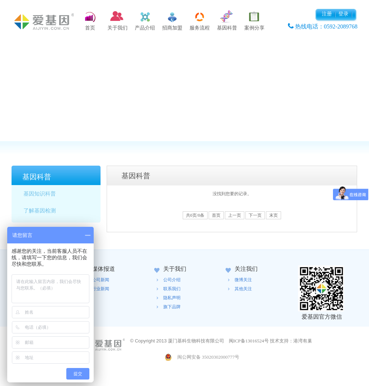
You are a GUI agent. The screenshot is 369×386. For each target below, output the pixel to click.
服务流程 (200, 28)
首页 (90, 28)
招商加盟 (172, 28)
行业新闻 (100, 288)
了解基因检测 (39, 211)
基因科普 (227, 28)
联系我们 (172, 288)
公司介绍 (172, 279)
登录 (343, 14)
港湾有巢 (302, 341)
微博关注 (243, 279)
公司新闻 (100, 279)
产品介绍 (145, 28)
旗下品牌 (172, 306)
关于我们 (117, 28)
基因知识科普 (39, 194)
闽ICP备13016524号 (249, 341)
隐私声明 (172, 297)
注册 (327, 14)
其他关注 (243, 288)
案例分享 (254, 28)
